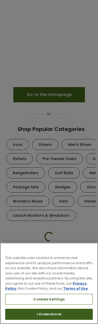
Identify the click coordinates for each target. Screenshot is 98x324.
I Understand (49, 314)
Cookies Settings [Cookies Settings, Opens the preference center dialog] (49, 299)
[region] (49, 283)
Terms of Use (75, 288)
